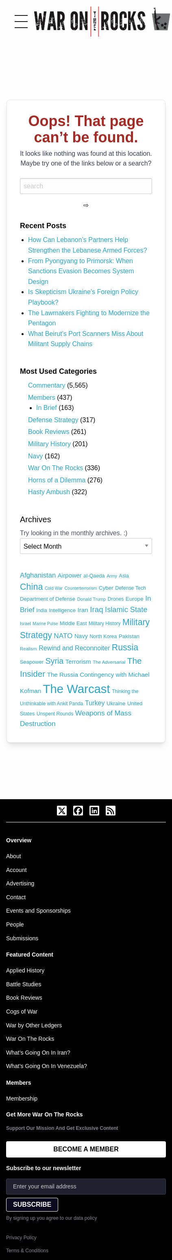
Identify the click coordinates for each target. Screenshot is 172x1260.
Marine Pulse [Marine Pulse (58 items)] (45, 623)
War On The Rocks (55, 467)
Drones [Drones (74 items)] (116, 599)
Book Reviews (48, 431)
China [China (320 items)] (31, 587)
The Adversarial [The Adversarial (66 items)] (109, 662)
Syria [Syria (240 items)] (54, 660)
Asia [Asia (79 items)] (124, 576)
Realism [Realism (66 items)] (28, 648)
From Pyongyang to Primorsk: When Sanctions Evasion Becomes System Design (81, 271)
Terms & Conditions (27, 1250)
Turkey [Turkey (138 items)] (95, 702)
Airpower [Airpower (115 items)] (70, 575)
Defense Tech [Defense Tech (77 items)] (130, 588)
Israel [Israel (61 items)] (25, 623)
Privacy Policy (21, 1237)
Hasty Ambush (49, 491)
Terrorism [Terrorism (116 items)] (78, 661)
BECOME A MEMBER (86, 1149)
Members (41, 397)
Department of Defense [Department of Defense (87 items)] (47, 599)
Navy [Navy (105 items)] (81, 636)
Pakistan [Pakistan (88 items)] (129, 636)
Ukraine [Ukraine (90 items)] (116, 703)
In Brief (46, 407)
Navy (35, 456)
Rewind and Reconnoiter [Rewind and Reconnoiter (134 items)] (74, 648)
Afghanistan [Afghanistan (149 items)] (38, 575)
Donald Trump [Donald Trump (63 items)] (91, 599)
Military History (49, 443)
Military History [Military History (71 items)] (105, 623)
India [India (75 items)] (41, 610)
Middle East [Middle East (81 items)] (73, 623)
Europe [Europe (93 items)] (135, 599)
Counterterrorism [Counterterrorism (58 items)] (80, 588)
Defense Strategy (53, 419)
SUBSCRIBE (32, 1204)
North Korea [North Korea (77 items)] (103, 636)
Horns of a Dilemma (56, 480)
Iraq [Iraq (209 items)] (96, 609)
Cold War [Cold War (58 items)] (54, 588)
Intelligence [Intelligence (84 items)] (62, 610)
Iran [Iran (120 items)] (83, 609)
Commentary (46, 385)
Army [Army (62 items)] (112, 575)
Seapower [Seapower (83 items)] (32, 662)
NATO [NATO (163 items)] (63, 636)
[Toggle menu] (21, 22)
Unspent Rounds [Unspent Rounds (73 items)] (55, 714)
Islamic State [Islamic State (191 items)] (126, 610)
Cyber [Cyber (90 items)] (106, 588)
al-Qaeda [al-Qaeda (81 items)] (94, 576)
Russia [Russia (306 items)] (125, 647)
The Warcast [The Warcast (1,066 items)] (76, 688)
